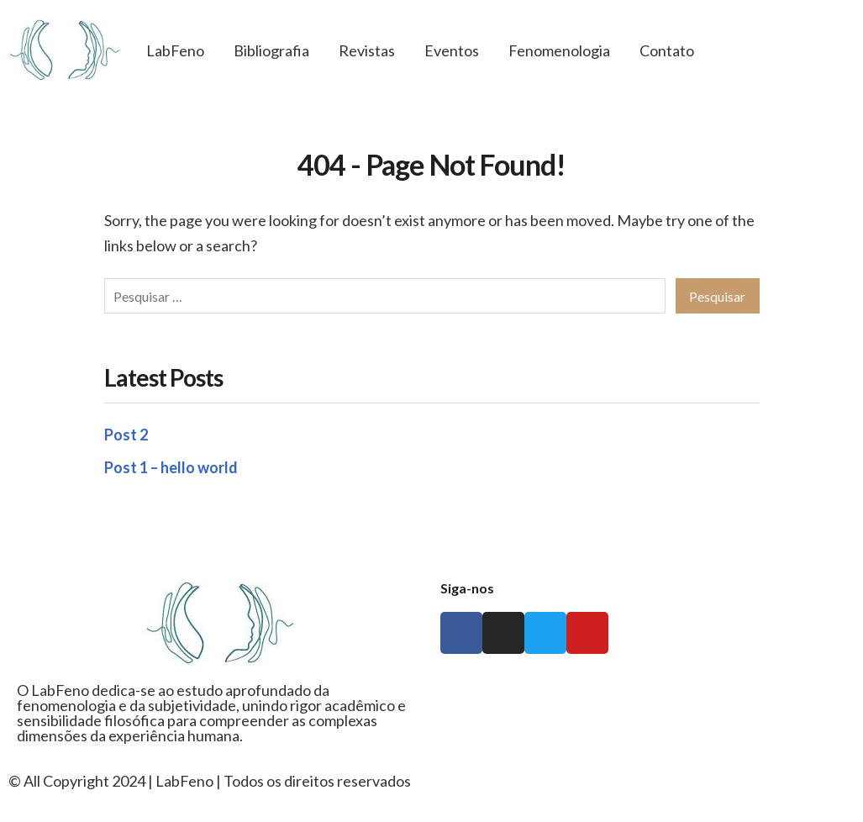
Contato (666, 50)
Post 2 (126, 434)
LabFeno (175, 50)
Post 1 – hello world (171, 467)
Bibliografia (271, 50)
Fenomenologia (559, 50)
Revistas (367, 50)
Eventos (451, 50)
